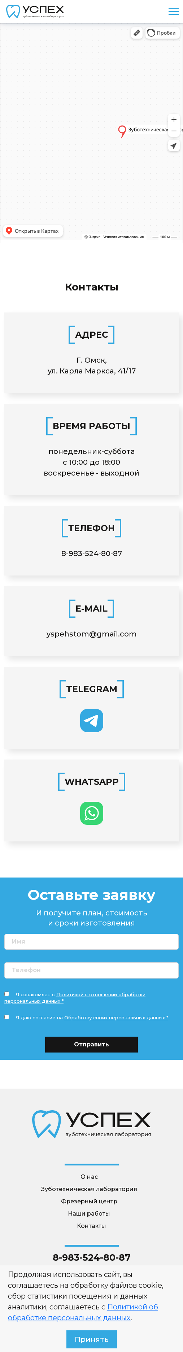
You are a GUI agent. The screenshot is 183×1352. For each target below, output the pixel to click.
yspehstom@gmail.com (92, 634)
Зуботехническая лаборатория (89, 1189)
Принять (92, 1339)
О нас (89, 1176)
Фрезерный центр (89, 1201)
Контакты (91, 1225)
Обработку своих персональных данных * (116, 1017)
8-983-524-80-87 (91, 553)
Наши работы (89, 1213)
